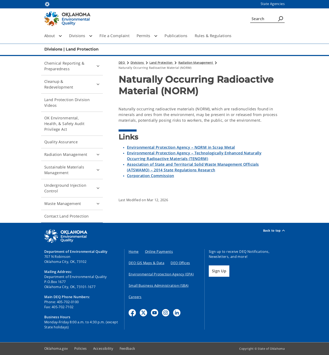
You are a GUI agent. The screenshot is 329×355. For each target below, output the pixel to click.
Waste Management (62, 203)
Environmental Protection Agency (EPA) (161, 274)
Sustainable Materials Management (64, 169)
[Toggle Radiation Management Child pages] (98, 154)
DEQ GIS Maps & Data (146, 263)
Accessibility (103, 348)
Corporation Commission (150, 175)
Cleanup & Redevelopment (58, 84)
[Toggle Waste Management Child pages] (98, 203)
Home (134, 251)
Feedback (127, 348)
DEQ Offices (180, 263)
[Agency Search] (280, 18)
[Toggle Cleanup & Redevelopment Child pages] (98, 84)
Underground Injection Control (65, 188)
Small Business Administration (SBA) (158, 285)
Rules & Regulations (213, 35)
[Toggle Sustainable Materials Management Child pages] (98, 170)
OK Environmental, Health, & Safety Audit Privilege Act (64, 123)
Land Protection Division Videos (67, 102)
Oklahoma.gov (56, 348)
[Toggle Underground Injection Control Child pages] (98, 188)
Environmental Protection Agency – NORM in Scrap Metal (181, 147)
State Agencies (273, 3)
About (53, 35)
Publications (175, 35)
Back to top (274, 230)
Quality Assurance (61, 141)
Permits (147, 35)
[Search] (267, 18)
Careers (135, 297)
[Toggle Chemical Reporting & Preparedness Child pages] (98, 66)
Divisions (80, 35)
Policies (80, 348)
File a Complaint (114, 35)
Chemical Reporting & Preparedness (64, 66)
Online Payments (159, 251)
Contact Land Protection (66, 216)
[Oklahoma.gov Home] (47, 4)
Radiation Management (65, 154)
